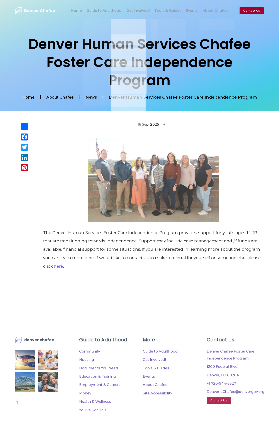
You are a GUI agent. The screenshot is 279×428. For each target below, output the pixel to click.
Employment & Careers (100, 396)
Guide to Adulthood (96, 10)
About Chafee (213, 10)
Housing (86, 370)
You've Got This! (93, 421)
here (89, 257)
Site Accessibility (157, 404)
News (93, 97)
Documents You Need (98, 379)
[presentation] (35, 10)
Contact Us (251, 10)
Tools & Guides (163, 10)
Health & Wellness (95, 412)
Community (89, 362)
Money (85, 404)
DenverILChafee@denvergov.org (235, 403)
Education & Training (97, 387)
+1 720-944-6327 (221, 394)
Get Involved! (132, 10)
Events (189, 10)
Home (68, 10)
